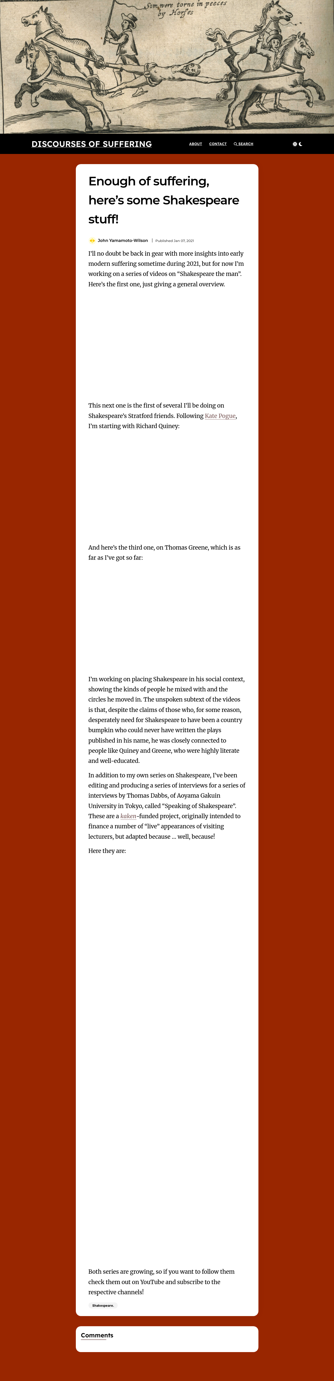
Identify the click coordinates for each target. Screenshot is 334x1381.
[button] (243, 143)
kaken (128, 816)
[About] (195, 143)
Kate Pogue (220, 415)
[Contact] (218, 143)
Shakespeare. (103, 1305)
